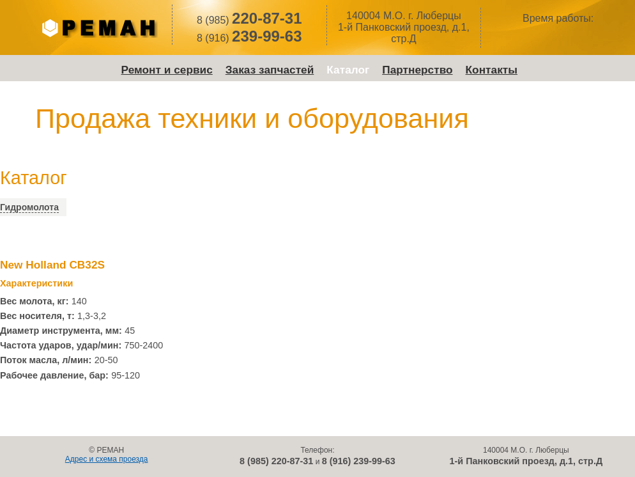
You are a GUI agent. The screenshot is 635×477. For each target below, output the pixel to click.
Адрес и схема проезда (106, 459)
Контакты (491, 69)
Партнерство (417, 69)
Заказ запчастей (270, 69)
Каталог (347, 69)
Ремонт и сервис (167, 69)
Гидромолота (29, 207)
